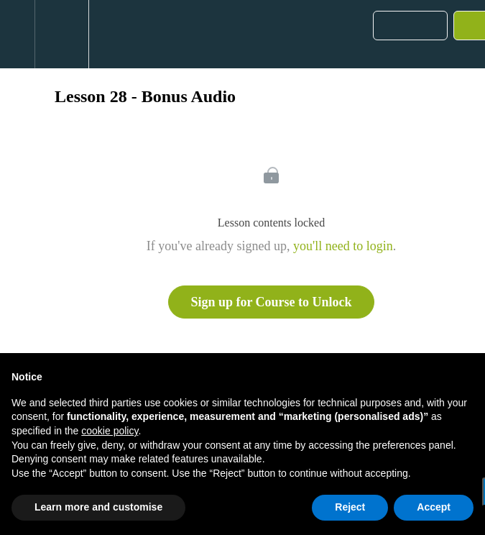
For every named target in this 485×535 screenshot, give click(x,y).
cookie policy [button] (109, 430)
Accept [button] (434, 507)
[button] (17, 34)
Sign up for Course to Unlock (270, 302)
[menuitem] (61, 34)
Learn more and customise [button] (98, 507)
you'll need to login (343, 246)
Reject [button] (350, 507)
